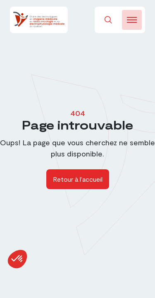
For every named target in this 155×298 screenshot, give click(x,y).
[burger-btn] (132, 20)
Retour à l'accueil (78, 179)
